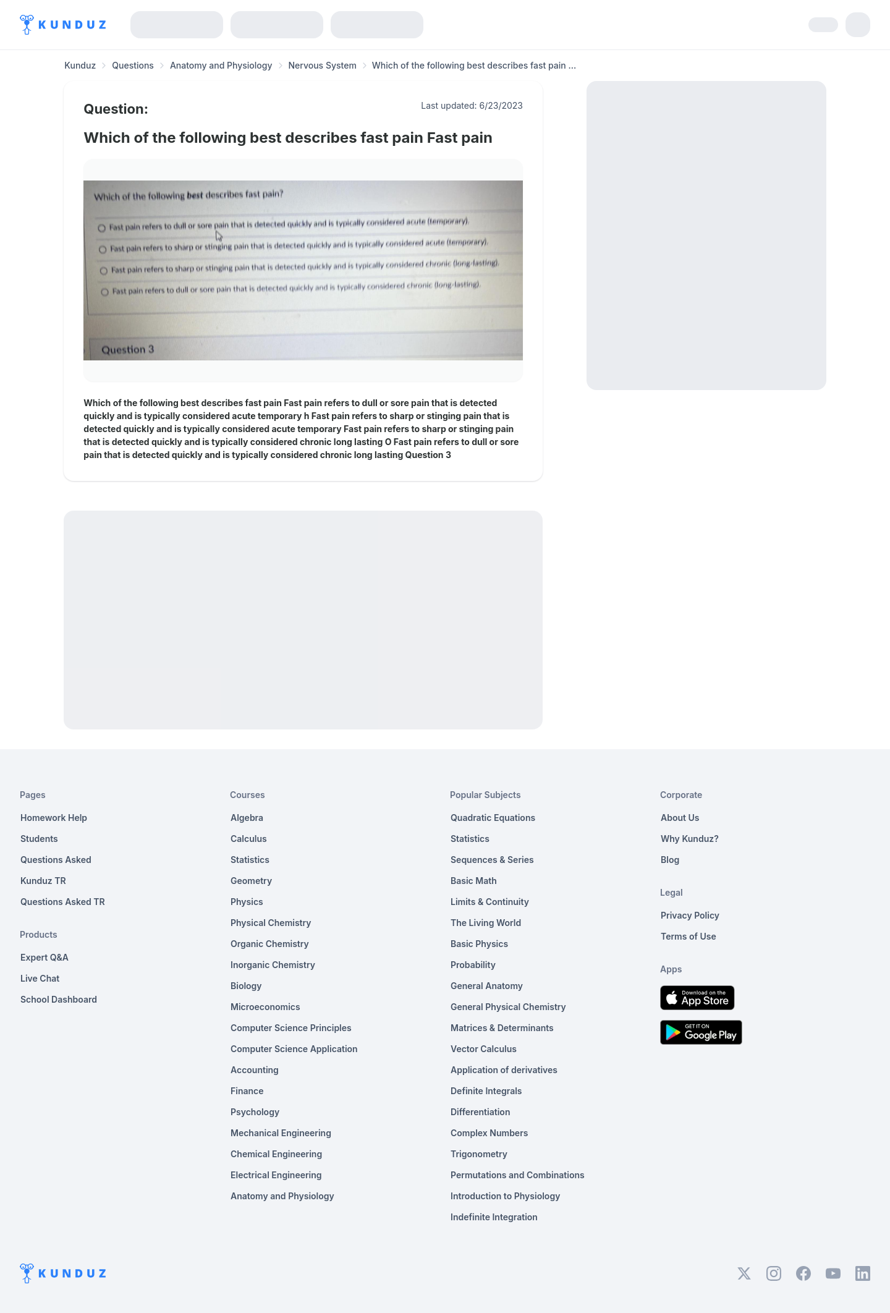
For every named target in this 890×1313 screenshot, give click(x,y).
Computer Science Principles (291, 1027)
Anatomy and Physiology (221, 65)
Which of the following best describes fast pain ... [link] (474, 65)
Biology (246, 985)
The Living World (486, 922)
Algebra (247, 817)
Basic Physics (479, 943)
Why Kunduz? (690, 838)
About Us (680, 817)
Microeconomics (265, 1006)
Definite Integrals (486, 1091)
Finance (247, 1091)
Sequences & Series (492, 859)
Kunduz (80, 65)
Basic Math (474, 880)
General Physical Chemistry (508, 1006)
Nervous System (323, 65)
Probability (473, 964)
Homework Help (53, 817)
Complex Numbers (489, 1133)
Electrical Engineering (276, 1175)
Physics (247, 901)
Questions (133, 65)
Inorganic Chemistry (273, 964)
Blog (670, 859)
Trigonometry (479, 1154)
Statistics (250, 859)
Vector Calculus (484, 1048)
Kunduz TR (43, 880)
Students (39, 838)
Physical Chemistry (271, 922)
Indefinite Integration (494, 1217)
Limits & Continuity (490, 901)
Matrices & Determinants (502, 1027)
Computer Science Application (294, 1048)
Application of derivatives (504, 1069)
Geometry (251, 880)
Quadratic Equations (493, 817)
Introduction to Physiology (505, 1196)
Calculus (249, 838)
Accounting (255, 1069)
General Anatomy (487, 985)
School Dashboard (58, 999)
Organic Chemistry (270, 943)
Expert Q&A (44, 957)
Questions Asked (55, 859)
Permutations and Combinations (518, 1175)
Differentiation (480, 1112)
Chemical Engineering (276, 1154)
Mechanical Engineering (281, 1133)
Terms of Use (688, 936)
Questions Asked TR (62, 901)
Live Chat (39, 978)
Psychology (255, 1112)
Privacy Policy (690, 915)
